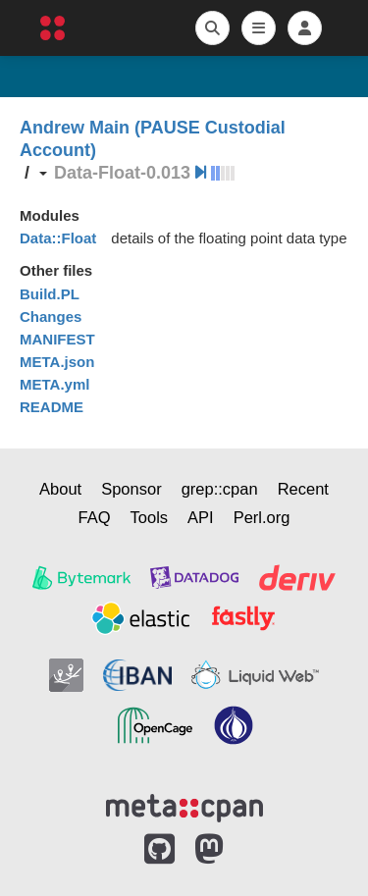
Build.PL (49, 294)
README (51, 406)
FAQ (95, 517)
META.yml (54, 384)
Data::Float (58, 238)
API (200, 517)
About (60, 489)
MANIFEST (57, 339)
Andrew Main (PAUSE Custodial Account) (153, 139)
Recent (303, 489)
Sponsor (131, 489)
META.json (57, 361)
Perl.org (262, 517)
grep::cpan (220, 489)
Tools (150, 517)
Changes (50, 316)
